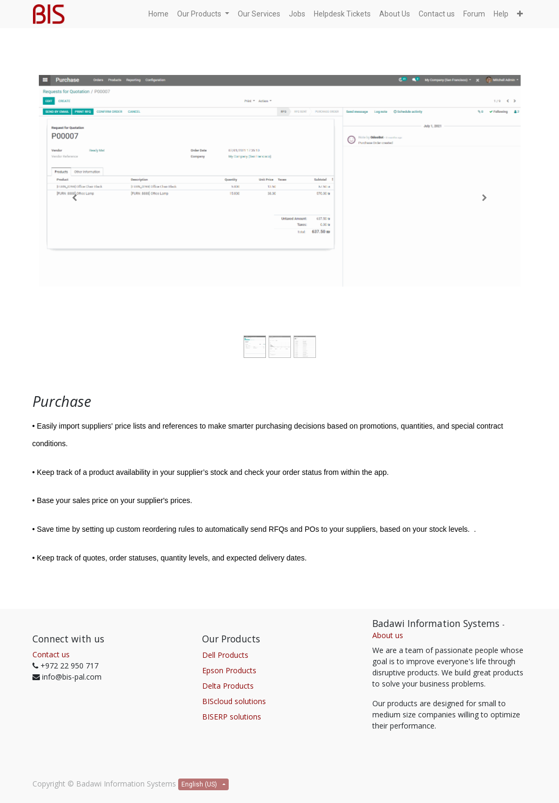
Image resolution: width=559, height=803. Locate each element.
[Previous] (75, 197)
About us (387, 635)
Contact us (51, 654)
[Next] (484, 197)
